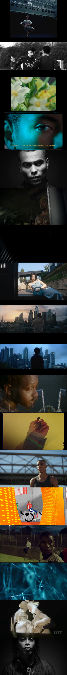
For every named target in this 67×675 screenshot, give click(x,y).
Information (34, 671)
